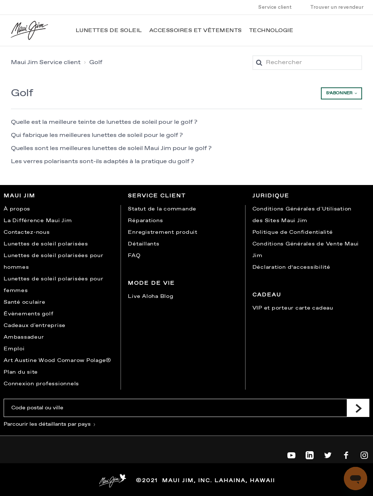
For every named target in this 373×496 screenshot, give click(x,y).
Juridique (270, 196)
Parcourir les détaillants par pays (50, 424)
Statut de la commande (162, 209)
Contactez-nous (27, 232)
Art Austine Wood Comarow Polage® (57, 360)
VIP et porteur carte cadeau (292, 308)
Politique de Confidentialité (292, 232)
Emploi (14, 349)
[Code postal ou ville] (175, 408)
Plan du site (21, 372)
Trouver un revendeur (337, 7)
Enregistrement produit (162, 232)
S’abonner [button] (339, 93)
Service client (274, 7)
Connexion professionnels (41, 384)
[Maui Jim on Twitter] (327, 453)
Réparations (145, 220)
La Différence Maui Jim (38, 220)
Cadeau (266, 295)
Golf (95, 62)
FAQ (134, 255)
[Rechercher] (307, 62)
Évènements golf (28, 314)
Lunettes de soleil (109, 31)
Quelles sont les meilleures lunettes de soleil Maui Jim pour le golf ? (111, 148)
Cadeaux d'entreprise (35, 325)
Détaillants (143, 244)
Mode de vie (151, 283)
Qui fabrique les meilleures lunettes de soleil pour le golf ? (97, 135)
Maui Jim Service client (46, 62)
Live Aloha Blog (150, 296)
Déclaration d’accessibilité (291, 267)
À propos (17, 209)
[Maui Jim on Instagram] (364, 453)
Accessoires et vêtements (195, 31)
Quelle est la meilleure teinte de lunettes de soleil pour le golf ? (104, 122)
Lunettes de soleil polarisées (46, 244)
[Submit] (358, 408)
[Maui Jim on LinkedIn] (309, 453)
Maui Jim (19, 196)
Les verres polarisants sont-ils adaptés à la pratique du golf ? (102, 161)
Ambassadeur (24, 337)
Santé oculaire (25, 302)
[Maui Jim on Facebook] (346, 453)
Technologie (271, 31)
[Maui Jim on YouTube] (291, 453)
